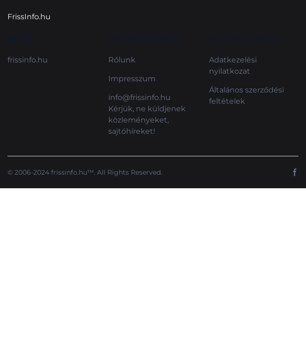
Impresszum (132, 78)
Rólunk (121, 59)
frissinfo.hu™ (72, 172)
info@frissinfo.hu (139, 97)
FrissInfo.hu (29, 16)
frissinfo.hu (27, 59)
